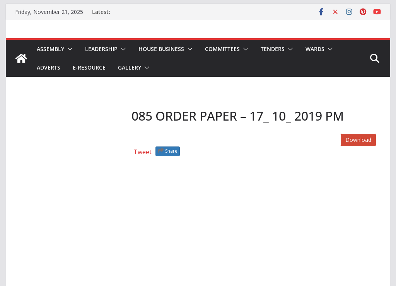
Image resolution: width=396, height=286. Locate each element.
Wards (315, 49)
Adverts (48, 67)
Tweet (142, 152)
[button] (68, 49)
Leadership (101, 49)
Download (358, 139)
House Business (161, 49)
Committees (222, 49)
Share (168, 150)
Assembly (50, 49)
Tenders (273, 49)
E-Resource (89, 67)
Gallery (129, 67)
